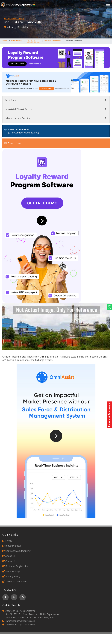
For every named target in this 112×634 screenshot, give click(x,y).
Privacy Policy (11, 576)
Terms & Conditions (14, 581)
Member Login (11, 571)
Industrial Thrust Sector (18, 109)
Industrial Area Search (52, 41)
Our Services (32, 41)
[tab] (56, 100)
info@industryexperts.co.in (20, 620)
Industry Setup (16, 41)
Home (5, 41)
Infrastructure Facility (17, 118)
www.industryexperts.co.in (20, 624)
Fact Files (10, 100)
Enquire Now (12, 143)
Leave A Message (109, 415)
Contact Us (9, 561)
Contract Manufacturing (16, 550)
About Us (8, 555)
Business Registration (15, 566)
